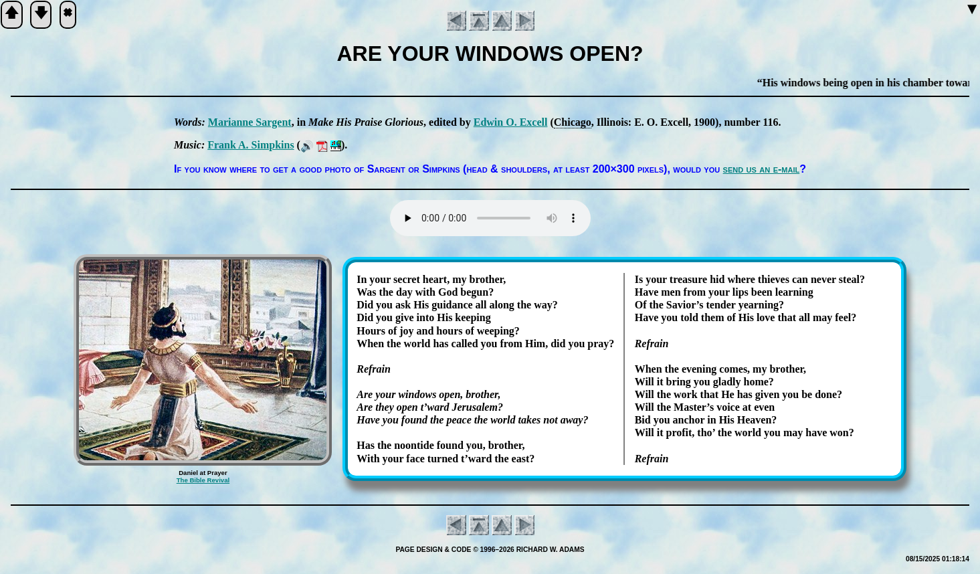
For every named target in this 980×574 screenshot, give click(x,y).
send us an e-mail (761, 169)
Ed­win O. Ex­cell (511, 122)
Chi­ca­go (572, 122)
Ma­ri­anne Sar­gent (250, 122)
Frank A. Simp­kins (250, 145)
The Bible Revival (203, 480)
